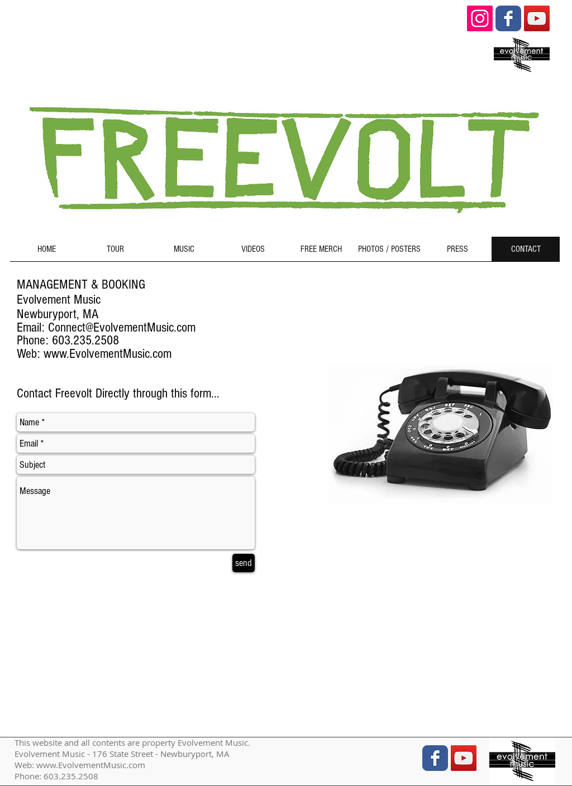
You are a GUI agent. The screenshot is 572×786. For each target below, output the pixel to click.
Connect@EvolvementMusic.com (122, 327)
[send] (243, 563)
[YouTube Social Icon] (537, 18)
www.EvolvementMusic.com (107, 353)
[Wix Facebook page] (508, 18)
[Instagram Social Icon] (480, 18)
